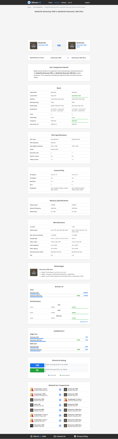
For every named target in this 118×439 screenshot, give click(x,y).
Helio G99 (37, 404)
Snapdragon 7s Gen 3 (41, 415)
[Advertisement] (59, 27)
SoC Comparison (37, 7)
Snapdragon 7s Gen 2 (75, 399)
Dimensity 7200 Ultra (79, 58)
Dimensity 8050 (39, 410)
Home (50, 2)
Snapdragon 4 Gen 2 (40, 420)
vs (60, 389)
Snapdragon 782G (40, 394)
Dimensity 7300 (39, 425)
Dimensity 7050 (43, 45)
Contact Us (61, 437)
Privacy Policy (82, 437)
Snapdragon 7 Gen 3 (40, 389)
